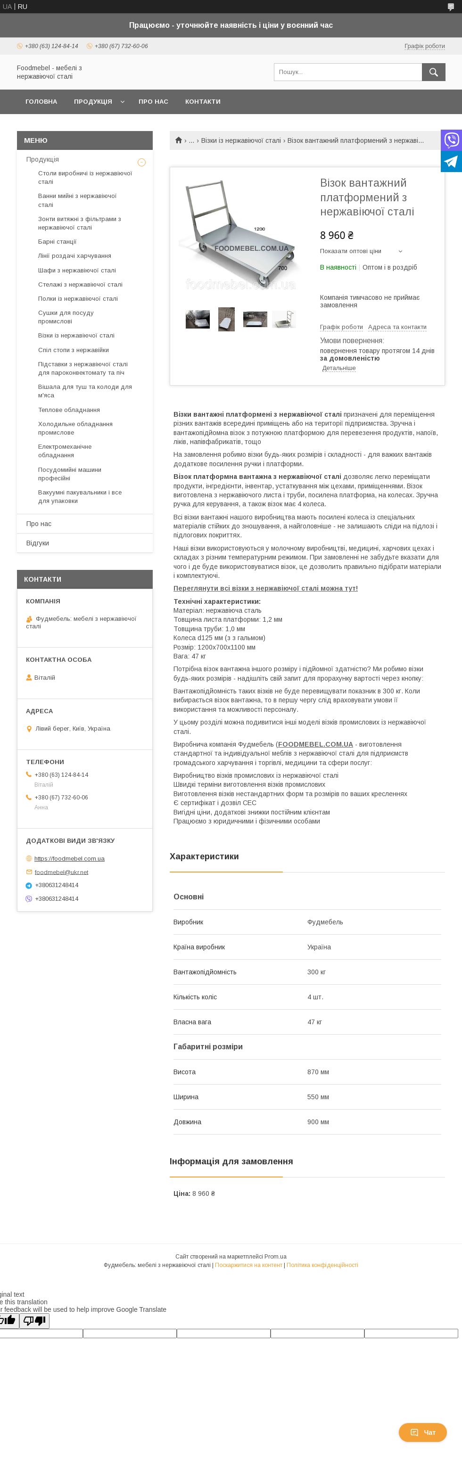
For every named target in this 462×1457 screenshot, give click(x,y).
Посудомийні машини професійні (69, 474)
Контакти (203, 101)
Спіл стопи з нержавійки (73, 350)
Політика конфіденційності (322, 1265)
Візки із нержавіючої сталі (241, 140)
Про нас (153, 101)
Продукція (93, 101)
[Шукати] (434, 72)
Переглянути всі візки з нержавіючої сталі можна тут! (265, 588)
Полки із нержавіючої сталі (78, 298)
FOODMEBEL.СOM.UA (315, 744)
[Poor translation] (34, 1321)
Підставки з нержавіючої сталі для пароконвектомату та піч (83, 368)
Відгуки (37, 543)
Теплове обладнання (69, 409)
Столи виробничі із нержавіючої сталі (85, 177)
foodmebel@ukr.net (61, 871)
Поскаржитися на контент (248, 1265)
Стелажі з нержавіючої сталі (80, 284)
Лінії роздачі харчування (74, 255)
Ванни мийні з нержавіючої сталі (77, 200)
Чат (423, 1432)
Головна (41, 101)
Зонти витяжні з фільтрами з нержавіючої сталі (79, 223)
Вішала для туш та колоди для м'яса (85, 391)
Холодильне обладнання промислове (75, 428)
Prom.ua (275, 1256)
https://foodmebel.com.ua (69, 858)
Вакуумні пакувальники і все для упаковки (80, 496)
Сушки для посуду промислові (66, 317)
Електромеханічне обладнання (64, 451)
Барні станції (57, 241)
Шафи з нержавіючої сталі (77, 270)
